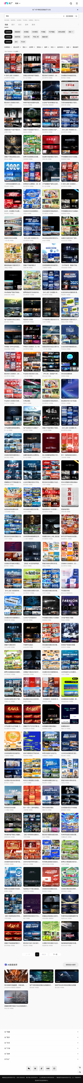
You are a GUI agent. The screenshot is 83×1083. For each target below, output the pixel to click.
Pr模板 (43, 32)
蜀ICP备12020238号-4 (32, 1077)
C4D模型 (35, 32)
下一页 (55, 954)
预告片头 (37, 20)
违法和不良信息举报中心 (41, 1080)
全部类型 (8, 32)
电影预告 (13, 20)
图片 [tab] (13, 24)
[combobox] (18, 3)
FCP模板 (52, 32)
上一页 (28, 954)
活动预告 (19, 20)
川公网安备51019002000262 (46, 1077)
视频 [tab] (6, 24)
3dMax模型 (61, 32)
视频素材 (17, 32)
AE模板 (26, 32)
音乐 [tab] (19, 24)
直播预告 (31, 20)
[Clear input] (64, 16)
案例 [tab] (33, 24)
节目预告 (25, 20)
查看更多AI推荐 (70, 965)
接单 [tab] (26, 24)
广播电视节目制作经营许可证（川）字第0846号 (68, 1077)
